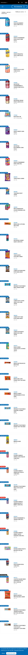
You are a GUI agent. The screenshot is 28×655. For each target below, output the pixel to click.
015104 (15, 222)
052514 (15, 238)
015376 (15, 608)
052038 (15, 99)
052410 (15, 36)
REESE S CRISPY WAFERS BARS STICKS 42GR (19, 395)
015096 (15, 377)
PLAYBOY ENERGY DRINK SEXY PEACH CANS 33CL (19, 472)
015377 (15, 624)
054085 (15, 469)
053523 (15, 562)
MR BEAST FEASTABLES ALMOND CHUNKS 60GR (19, 410)
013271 (15, 345)
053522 (15, 516)
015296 (15, 484)
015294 (15, 407)
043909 (15, 207)
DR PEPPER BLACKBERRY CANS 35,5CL (19, 147)
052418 (15, 160)
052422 (15, 129)
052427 (15, 68)
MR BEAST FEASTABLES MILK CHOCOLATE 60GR (19, 488)
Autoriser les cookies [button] (11, 653)
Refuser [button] (3, 653)
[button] (19, 6)
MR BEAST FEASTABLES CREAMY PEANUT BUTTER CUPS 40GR (19, 611)
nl (22, 2)
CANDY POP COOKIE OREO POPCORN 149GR (19, 302)
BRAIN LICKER (17, 441)
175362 (15, 115)
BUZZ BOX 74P (17, 116)
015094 (15, 392)
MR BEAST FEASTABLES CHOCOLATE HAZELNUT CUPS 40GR (19, 627)
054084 (15, 453)
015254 (15, 423)
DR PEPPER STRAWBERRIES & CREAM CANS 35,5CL (19, 86)
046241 (15, 315)
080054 (15, 440)
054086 (15, 531)
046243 (15, 269)
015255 (15, 284)
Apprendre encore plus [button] (19, 650)
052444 (15, 21)
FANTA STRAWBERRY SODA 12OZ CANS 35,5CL (19, 39)
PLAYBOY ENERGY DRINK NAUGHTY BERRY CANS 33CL (18, 503)
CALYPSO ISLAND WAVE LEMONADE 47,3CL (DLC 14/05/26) (20, 580)
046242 (15, 330)
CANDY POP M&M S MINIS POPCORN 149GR (19, 333)
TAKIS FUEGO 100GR (19, 178)
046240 (15, 299)
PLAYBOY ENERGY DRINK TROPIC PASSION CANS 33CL (19, 534)
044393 (15, 177)
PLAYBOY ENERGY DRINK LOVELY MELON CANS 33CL (19, 457)
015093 (15, 361)
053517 (15, 144)
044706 (15, 191)
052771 (15, 577)
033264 (15, 547)
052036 (15, 82)
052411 (15, 52)
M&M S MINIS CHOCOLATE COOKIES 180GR (19, 348)
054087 (15, 500)
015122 (15, 593)
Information (4, 2)
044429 (15, 253)
